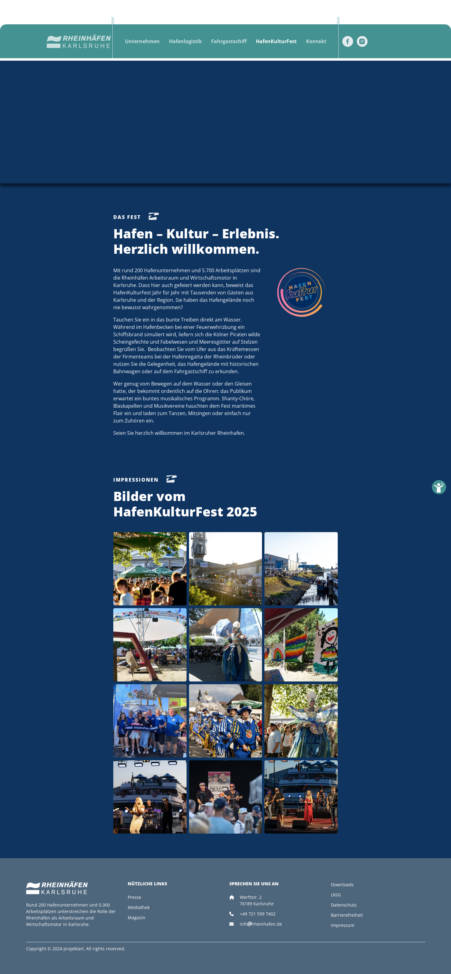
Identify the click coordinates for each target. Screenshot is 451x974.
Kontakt (316, 41)
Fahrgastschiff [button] (229, 41)
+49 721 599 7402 (258, 914)
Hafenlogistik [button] (185, 41)
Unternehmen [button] (142, 41)
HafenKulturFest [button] (276, 41)
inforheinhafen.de (261, 924)
